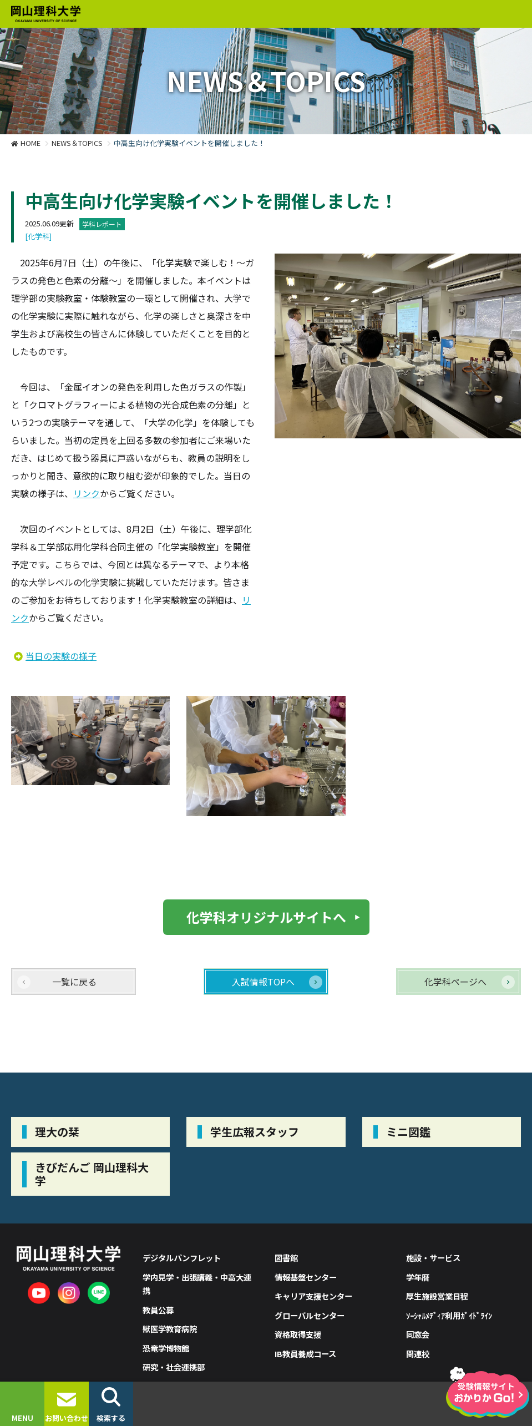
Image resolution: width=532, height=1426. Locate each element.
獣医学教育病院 (170, 1328)
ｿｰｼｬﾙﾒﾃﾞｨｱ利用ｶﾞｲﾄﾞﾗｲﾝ (449, 1315)
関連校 (417, 1353)
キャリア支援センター (313, 1296)
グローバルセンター (309, 1315)
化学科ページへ (455, 981)
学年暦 (417, 1277)
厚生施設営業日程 (437, 1296)
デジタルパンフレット (182, 1257)
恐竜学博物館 (166, 1348)
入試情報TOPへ (263, 981)
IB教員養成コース (305, 1353)
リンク (86, 493)
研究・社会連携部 (174, 1367)
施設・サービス (433, 1257)
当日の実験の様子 (61, 656)
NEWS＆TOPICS (77, 143)
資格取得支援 (298, 1334)
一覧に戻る (74, 981)
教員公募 (158, 1310)
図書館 (286, 1257)
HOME (30, 143)
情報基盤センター (306, 1277)
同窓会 (417, 1334)
